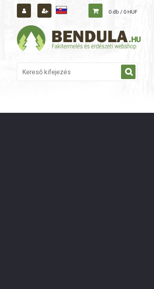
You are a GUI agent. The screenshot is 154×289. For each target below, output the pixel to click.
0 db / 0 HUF (123, 12)
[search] (128, 72)
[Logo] (79, 39)
